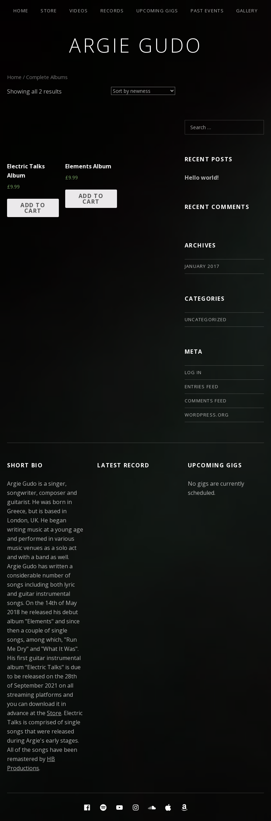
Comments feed (206, 400)
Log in (193, 372)
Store (49, 10)
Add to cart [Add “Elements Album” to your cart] (91, 198)
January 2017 (202, 266)
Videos (78, 10)
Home (20, 10)
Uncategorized (206, 319)
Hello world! (202, 177)
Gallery (247, 10)
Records (112, 10)
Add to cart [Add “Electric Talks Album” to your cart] (32, 208)
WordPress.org (207, 415)
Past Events (207, 10)
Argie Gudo (135, 45)
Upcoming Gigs (157, 10)
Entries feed (202, 386)
